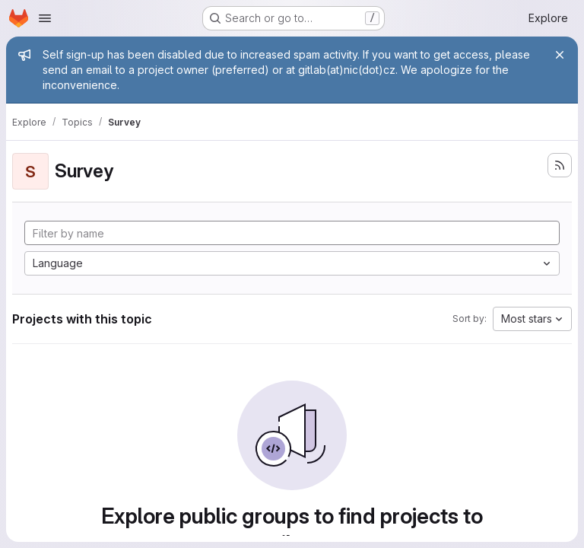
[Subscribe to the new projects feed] (560, 165)
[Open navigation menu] (45, 18)
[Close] (560, 55)
